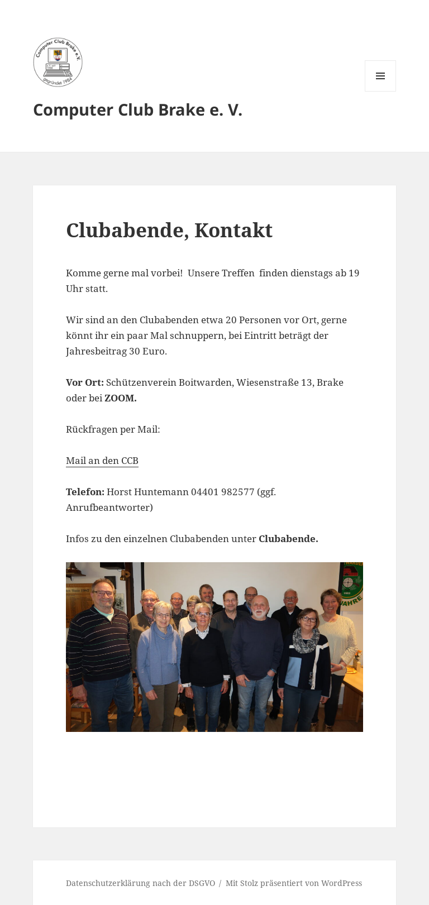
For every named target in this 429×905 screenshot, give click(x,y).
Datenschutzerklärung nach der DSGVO (140, 883)
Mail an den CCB (102, 460)
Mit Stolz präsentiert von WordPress (294, 883)
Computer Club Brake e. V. (137, 109)
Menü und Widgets (380, 91)
